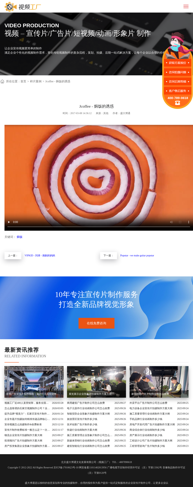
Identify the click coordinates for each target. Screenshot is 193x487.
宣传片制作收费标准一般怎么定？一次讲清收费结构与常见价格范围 (27, 430)
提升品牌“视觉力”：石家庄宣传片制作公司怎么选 (27, 413)
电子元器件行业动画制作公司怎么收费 (88, 408)
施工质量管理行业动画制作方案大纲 (150, 413)
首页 (23, 81)
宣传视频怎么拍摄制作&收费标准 (23, 424)
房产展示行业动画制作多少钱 (146, 435)
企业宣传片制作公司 (139, 483)
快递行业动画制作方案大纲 (82, 430)
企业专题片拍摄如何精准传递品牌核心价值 (27, 419)
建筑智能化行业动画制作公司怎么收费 (88, 446)
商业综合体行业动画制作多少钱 (147, 430)
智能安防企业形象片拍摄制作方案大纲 (88, 413)
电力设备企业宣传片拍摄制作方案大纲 (151, 408)
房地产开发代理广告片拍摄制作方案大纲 (152, 424)
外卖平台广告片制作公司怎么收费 (148, 403)
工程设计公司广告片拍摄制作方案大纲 (151, 440)
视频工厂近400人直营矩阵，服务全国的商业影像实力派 (27, 403)
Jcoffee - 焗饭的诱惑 (57, 81)
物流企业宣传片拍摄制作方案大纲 (23, 435)
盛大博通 (30, 483)
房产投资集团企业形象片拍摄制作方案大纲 (27, 446)
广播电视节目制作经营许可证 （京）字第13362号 (134, 467)
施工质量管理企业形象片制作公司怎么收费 (90, 435)
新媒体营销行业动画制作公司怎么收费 (88, 440)
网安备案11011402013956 (93, 467)
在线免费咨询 (96, 323)
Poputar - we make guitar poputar (137, 255)
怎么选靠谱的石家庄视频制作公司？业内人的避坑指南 (27, 408)
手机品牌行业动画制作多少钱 (146, 419)
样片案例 (36, 81)
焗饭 (19, 236)
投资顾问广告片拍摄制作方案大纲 (23, 440)
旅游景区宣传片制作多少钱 (82, 419)
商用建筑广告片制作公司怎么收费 (86, 403)
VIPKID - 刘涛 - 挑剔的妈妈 (40, 255)
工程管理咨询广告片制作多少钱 (147, 446)
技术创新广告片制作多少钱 (82, 424)
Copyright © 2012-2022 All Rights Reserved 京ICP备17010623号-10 (43, 467)
